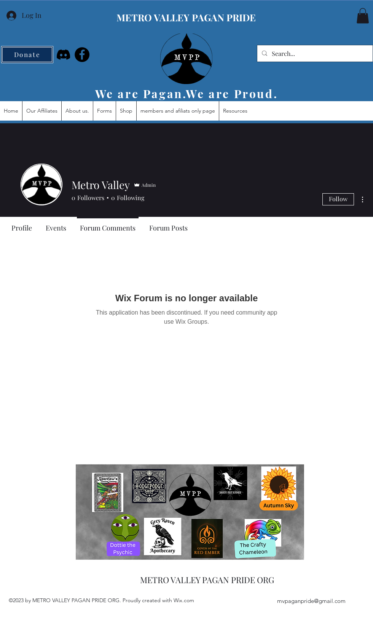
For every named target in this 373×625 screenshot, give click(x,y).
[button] (362, 16)
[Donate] (27, 54)
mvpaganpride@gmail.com (311, 600)
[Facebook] (82, 54)
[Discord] (63, 54)
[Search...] (314, 53)
